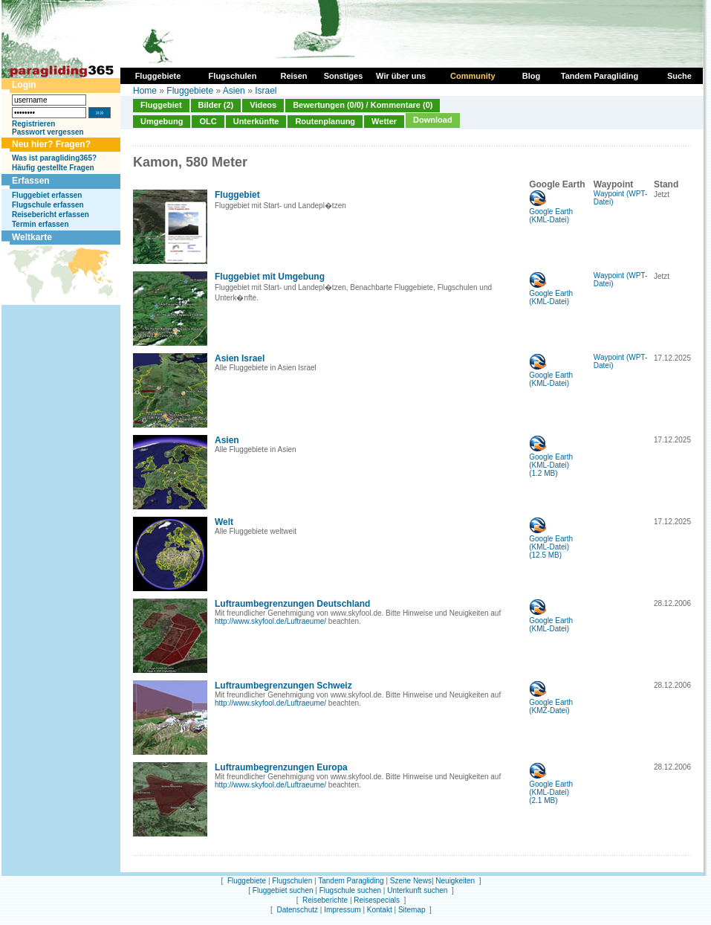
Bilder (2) (216, 104)
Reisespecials (377, 900)
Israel (265, 91)
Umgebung (161, 121)
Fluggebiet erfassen (47, 195)
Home (145, 91)
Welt (224, 522)
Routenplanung (325, 121)
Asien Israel (239, 358)
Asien (234, 91)
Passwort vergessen (48, 132)
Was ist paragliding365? (54, 158)
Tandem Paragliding (350, 881)
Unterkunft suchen (417, 890)
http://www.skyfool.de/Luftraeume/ (270, 621)
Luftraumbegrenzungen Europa (281, 767)
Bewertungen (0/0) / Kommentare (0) (362, 104)
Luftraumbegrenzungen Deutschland (292, 604)
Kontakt (379, 910)
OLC (207, 121)
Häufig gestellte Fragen (53, 168)
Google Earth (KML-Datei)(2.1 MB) (551, 789)
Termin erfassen (40, 224)
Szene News (411, 881)
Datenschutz (297, 910)
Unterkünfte (256, 121)
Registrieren (33, 124)
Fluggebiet (161, 104)
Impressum (342, 910)
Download (432, 119)
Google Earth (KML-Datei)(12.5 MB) (551, 543)
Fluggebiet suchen (283, 890)
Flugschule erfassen (48, 205)
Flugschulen (292, 881)
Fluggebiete (189, 91)
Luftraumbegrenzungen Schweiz (283, 685)
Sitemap (412, 910)
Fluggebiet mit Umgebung (270, 276)
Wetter (384, 121)
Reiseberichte (325, 900)
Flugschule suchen (350, 890)
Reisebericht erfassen (50, 214)
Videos (263, 104)
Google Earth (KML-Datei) (551, 212)
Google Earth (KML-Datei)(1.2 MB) (551, 461)
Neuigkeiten (455, 881)
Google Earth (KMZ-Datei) (551, 703)
